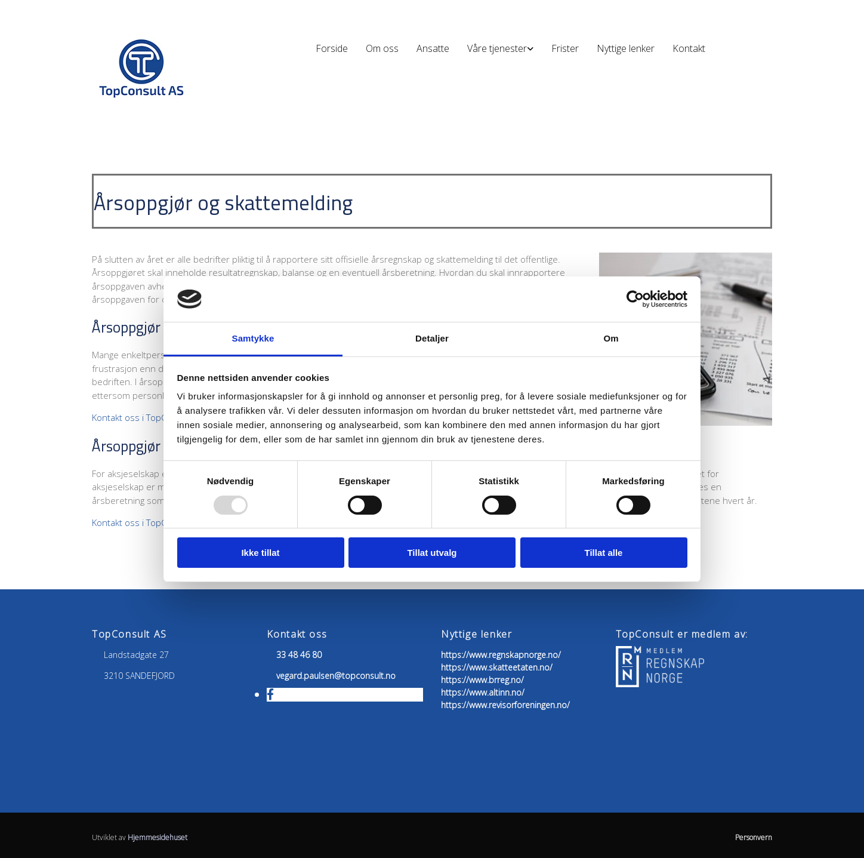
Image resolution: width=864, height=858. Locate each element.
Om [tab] (610, 338)
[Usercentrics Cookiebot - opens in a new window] (635, 299)
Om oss (382, 48)
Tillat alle (604, 553)
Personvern (753, 837)
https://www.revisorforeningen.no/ (505, 705)
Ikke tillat (260, 553)
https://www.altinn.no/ (482, 692)
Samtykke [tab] (253, 338)
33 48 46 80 (299, 654)
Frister (565, 48)
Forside (332, 48)
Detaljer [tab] (432, 338)
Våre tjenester (497, 48)
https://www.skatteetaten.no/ (497, 667)
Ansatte (432, 48)
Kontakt (688, 48)
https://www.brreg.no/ (482, 679)
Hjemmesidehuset (157, 837)
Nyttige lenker (626, 48)
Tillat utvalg (431, 553)
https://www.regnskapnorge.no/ (501, 654)
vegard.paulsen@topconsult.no (336, 675)
